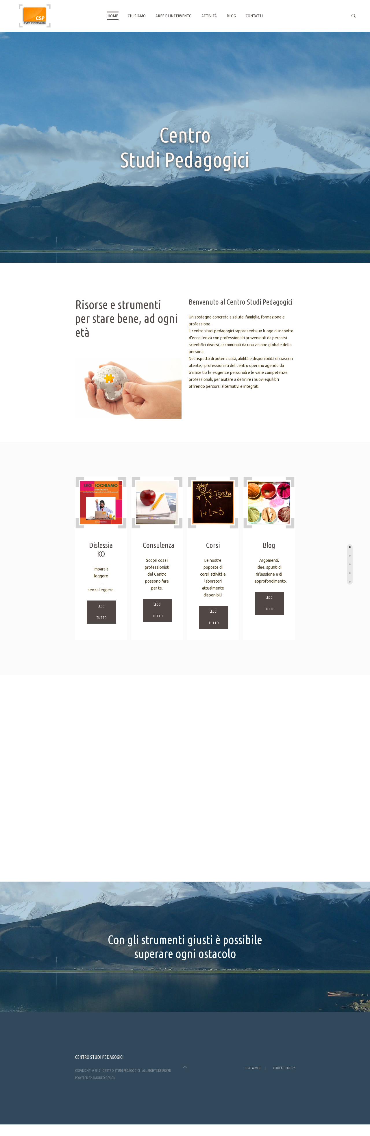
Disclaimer (252, 1068)
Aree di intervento (174, 15)
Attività (209, 15)
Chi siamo (137, 15)
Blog (231, 15)
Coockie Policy (284, 1068)
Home (113, 15)
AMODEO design (103, 1078)
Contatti (254, 15)
